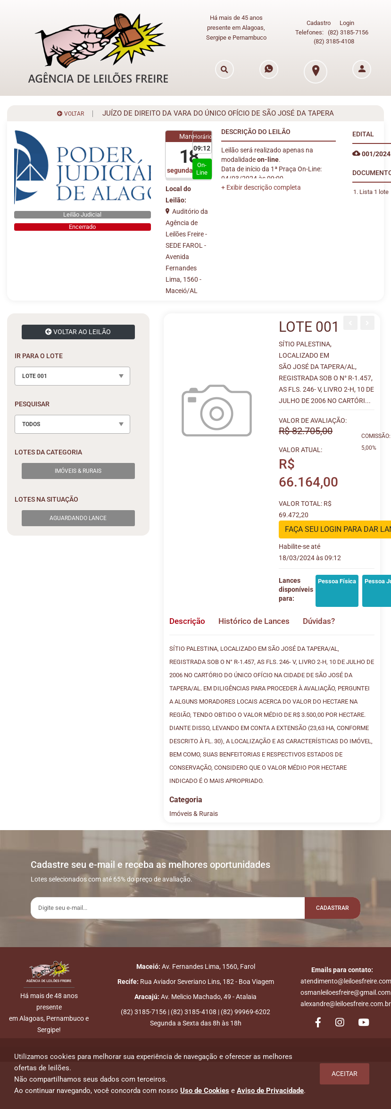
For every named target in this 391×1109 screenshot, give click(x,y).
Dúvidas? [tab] (332, 616)
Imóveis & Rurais (78, 465)
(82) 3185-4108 (334, 38)
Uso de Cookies (204, 1090)
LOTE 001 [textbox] (34, 371)
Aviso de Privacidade (270, 1090)
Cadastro (319, 20)
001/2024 (371, 148)
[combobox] (72, 370)
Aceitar (345, 1073)
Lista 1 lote (374, 186)
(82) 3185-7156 (348, 30)
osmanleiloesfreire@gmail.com (345, 992)
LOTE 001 (309, 321)
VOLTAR (70, 108)
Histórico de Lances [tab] (261, 616)
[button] (261, 182)
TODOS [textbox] (31, 419)
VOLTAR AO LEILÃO (78, 326)
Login (347, 20)
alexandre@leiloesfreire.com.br (345, 1004)
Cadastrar (327, 903)
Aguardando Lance (78, 513)
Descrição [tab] (188, 616)
